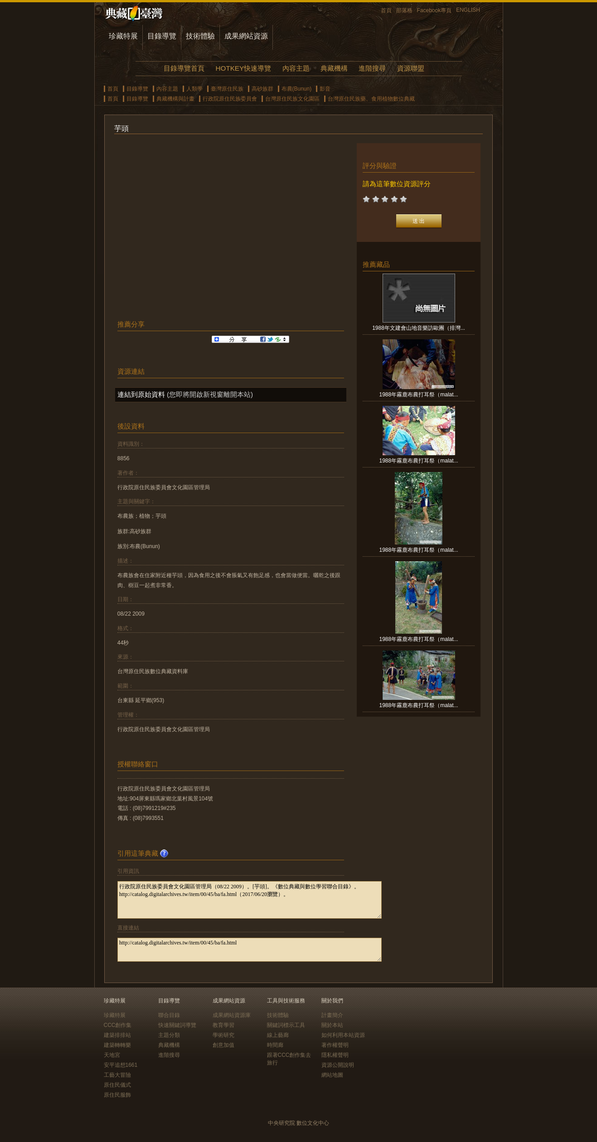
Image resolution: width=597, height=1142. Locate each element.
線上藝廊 (278, 1035)
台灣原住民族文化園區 (292, 99)
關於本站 (332, 1025)
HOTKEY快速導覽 (243, 68)
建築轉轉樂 (117, 1045)
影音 (325, 89)
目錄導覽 (161, 36)
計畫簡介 (332, 1015)
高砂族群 (262, 89)
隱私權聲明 (335, 1055)
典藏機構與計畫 (175, 99)
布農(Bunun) (297, 89)
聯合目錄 (169, 1015)
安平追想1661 (121, 1065)
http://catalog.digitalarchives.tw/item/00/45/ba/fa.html (249, 950)
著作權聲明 (335, 1045)
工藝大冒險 (117, 1075)
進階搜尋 (372, 68)
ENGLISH (468, 10)
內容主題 (296, 68)
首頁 (386, 10)
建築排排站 (117, 1035)
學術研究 (223, 1035)
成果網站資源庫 (232, 1015)
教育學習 (223, 1025)
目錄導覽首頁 (184, 68)
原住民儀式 (117, 1085)
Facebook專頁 (434, 10)
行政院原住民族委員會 (230, 99)
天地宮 (112, 1055)
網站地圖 (332, 1075)
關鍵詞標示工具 (286, 1025)
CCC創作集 (118, 1025)
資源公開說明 (337, 1065)
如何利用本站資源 (343, 1035)
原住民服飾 (117, 1095)
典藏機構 (334, 68)
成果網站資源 (246, 36)
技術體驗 (200, 36)
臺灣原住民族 (227, 89)
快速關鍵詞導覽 (177, 1025)
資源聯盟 (410, 68)
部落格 (404, 10)
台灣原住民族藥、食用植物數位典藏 (371, 99)
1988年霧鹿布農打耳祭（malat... (418, 394)
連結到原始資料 (141, 394)
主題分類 (169, 1035)
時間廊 (275, 1045)
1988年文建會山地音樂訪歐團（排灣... (418, 328)
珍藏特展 (123, 36)
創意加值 (223, 1045)
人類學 (194, 89)
